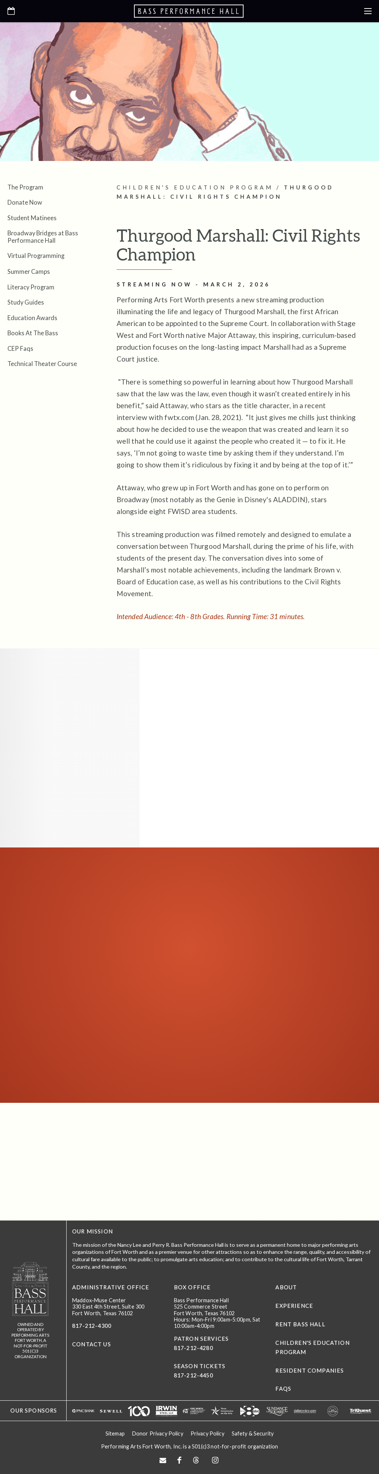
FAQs (283, 1389)
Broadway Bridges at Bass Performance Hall (42, 236)
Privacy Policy (207, 1433)
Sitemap (115, 1433)
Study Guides (25, 302)
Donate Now (24, 202)
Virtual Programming (35, 255)
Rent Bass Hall (300, 1324)
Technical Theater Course (42, 363)
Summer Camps (28, 271)
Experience (294, 1306)
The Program (25, 187)
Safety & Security (253, 1433)
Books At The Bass (32, 332)
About (286, 1287)
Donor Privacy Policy (157, 1433)
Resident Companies (309, 1370)
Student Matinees (32, 217)
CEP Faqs (20, 348)
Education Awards (32, 317)
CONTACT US (91, 1344)
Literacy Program (30, 287)
